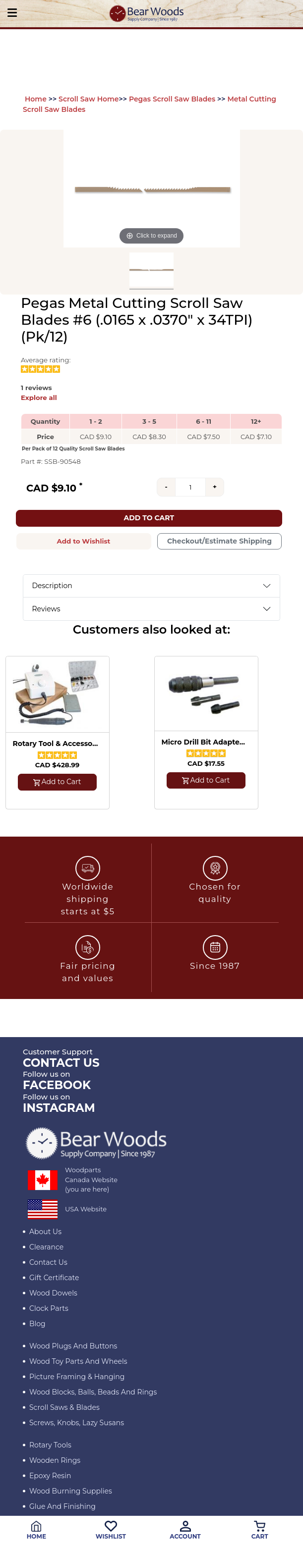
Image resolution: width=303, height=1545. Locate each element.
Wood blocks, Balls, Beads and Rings (93, 1392)
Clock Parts (48, 1308)
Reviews (46, 608)
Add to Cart (148, 517)
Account (185, 1530)
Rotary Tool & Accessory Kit (56, 744)
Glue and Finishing (62, 1506)
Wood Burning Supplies (70, 1491)
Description (52, 585)
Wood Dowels (53, 1293)
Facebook (57, 1085)
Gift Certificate (54, 1277)
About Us (45, 1231)
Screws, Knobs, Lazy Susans (76, 1422)
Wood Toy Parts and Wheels (78, 1361)
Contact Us (48, 1262)
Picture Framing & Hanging (76, 1376)
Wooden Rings (54, 1460)
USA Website (86, 1209)
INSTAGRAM (59, 1108)
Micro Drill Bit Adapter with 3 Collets (205, 742)
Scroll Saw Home (89, 99)
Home (36, 99)
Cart (259, 1530)
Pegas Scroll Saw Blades (172, 99)
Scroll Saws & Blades (64, 1407)
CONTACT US (61, 1063)
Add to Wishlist (84, 541)
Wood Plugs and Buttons (73, 1346)
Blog (37, 1323)
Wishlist (111, 1530)
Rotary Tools (50, 1445)
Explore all (39, 397)
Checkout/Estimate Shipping (219, 541)
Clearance (46, 1247)
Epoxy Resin (50, 1475)
